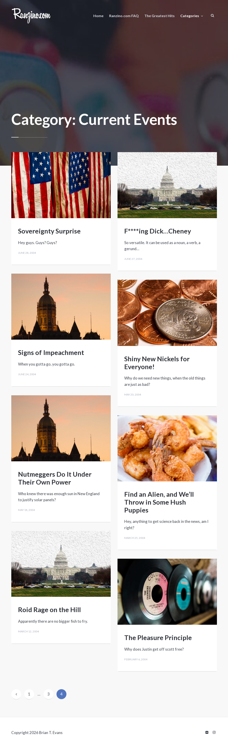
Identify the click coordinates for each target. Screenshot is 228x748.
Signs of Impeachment (51, 352)
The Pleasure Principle (158, 637)
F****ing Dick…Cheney (157, 231)
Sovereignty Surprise (49, 231)
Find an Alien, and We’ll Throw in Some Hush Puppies (159, 502)
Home (98, 16)
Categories (189, 16)
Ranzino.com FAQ (124, 16)
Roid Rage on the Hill (49, 609)
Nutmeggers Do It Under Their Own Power (55, 478)
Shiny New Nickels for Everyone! (157, 363)
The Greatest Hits (159, 16)
